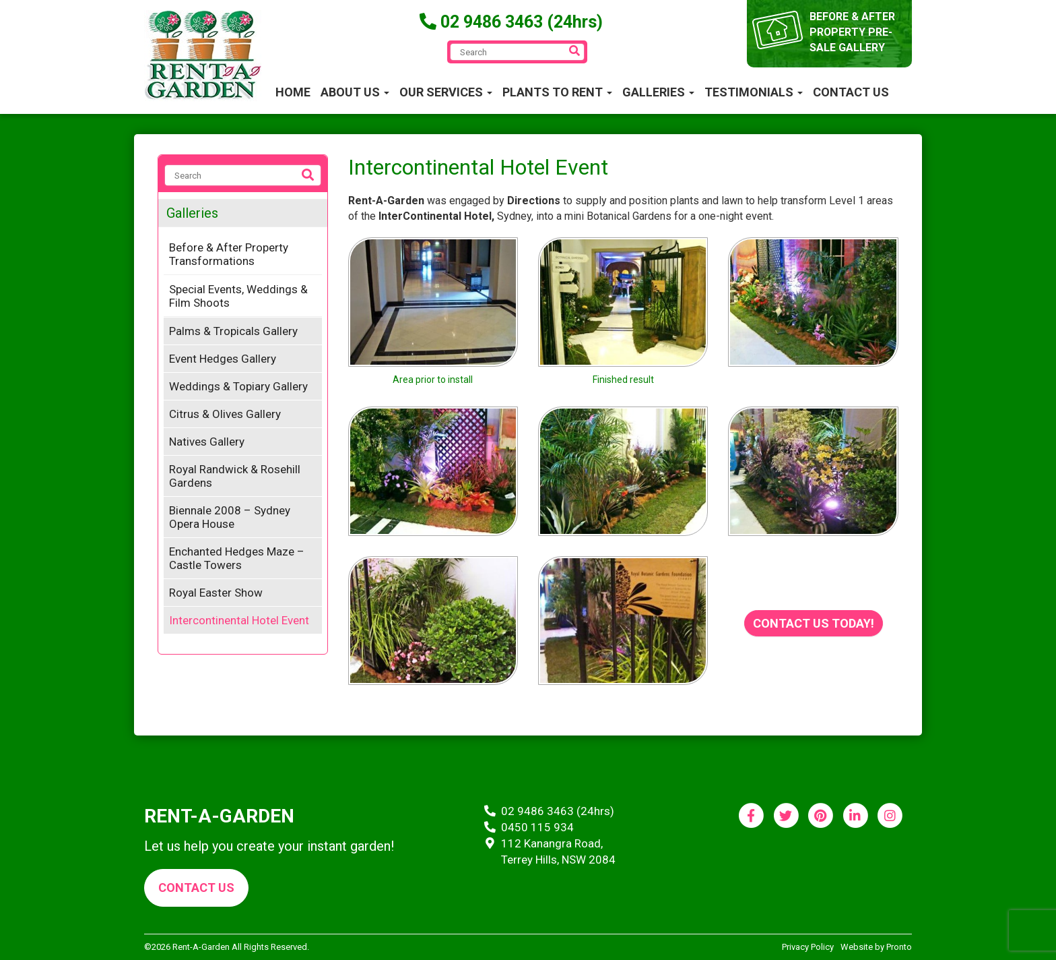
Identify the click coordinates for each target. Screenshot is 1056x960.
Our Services (445, 92)
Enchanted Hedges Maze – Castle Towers (236, 558)
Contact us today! (813, 623)
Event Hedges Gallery (222, 358)
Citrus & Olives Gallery (225, 414)
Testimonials (753, 92)
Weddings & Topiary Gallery (238, 386)
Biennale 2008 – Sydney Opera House (229, 517)
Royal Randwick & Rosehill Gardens (234, 475)
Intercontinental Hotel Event (239, 620)
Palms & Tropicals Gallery (233, 331)
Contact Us (851, 92)
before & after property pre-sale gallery (853, 32)
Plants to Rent (557, 92)
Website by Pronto (876, 947)
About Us (355, 92)
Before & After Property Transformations (228, 254)
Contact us (196, 887)
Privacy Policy (808, 947)
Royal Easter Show (216, 592)
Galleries (658, 92)
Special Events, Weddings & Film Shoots (238, 295)
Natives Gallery (206, 441)
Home (292, 92)
